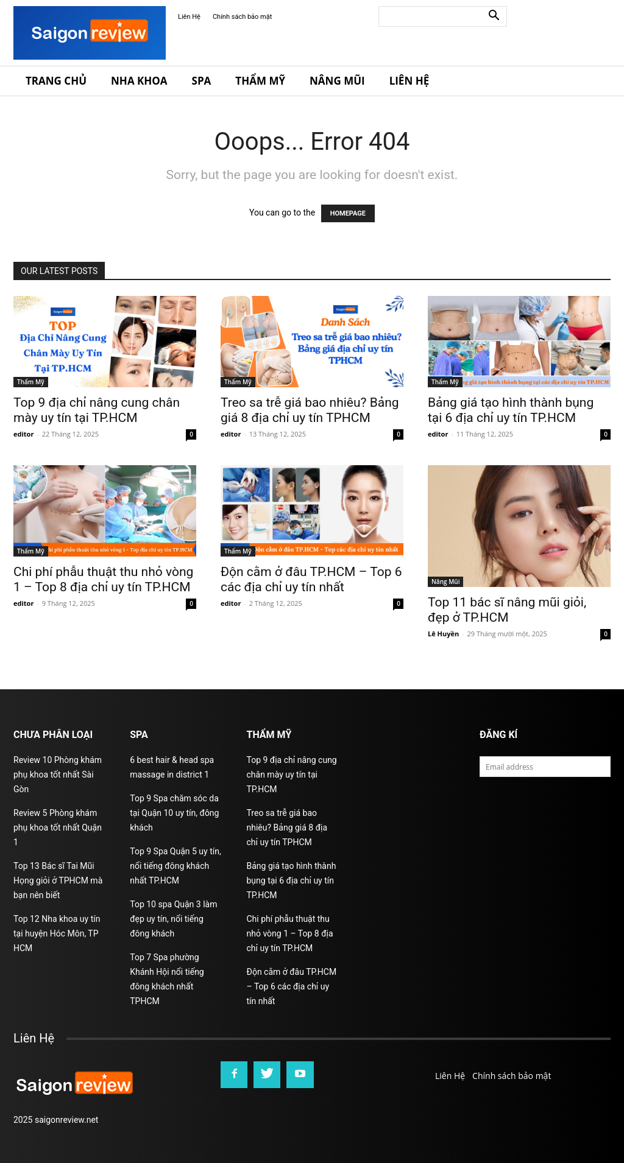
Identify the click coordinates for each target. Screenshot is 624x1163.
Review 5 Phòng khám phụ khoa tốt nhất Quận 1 (57, 827)
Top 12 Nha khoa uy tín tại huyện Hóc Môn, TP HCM (56, 933)
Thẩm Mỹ (260, 81)
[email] (545, 766)
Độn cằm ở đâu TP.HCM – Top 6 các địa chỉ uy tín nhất (311, 579)
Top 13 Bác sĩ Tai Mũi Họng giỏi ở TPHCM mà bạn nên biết (57, 880)
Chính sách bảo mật (242, 17)
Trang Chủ (56, 81)
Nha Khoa (139, 81)
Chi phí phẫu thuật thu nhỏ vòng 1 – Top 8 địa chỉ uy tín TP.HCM (103, 579)
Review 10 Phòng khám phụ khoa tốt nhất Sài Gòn (57, 774)
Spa (201, 81)
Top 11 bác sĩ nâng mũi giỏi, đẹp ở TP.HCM (507, 610)
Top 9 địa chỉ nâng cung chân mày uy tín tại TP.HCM (96, 410)
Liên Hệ (189, 17)
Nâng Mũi (337, 81)
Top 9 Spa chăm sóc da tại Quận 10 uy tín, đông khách (174, 812)
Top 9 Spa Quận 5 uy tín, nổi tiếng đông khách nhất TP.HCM (175, 865)
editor (23, 433)
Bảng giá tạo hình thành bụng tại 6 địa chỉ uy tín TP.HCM (511, 410)
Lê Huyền (443, 633)
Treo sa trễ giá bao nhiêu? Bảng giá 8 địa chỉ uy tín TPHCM (310, 410)
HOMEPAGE (348, 213)
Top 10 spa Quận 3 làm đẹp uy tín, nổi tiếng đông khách (173, 918)
